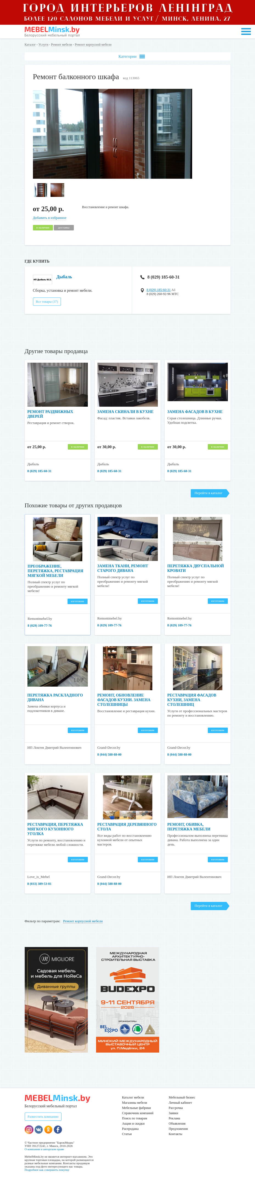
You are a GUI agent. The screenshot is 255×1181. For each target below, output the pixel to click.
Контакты (176, 1134)
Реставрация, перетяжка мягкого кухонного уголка (55, 829)
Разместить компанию (43, 1117)
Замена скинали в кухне (125, 412)
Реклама (174, 1118)
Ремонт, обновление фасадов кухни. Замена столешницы (124, 700)
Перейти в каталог (208, 493)
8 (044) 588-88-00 (109, 754)
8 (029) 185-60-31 (160, 277)
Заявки (173, 1113)
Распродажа (130, 1129)
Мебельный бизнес (182, 1097)
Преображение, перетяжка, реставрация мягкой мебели (55, 571)
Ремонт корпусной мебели (93, 44)
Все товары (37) (47, 302)
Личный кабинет (180, 1103)
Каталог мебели (133, 1097)
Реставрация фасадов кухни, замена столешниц (191, 700)
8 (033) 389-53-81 (39, 884)
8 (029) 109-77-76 (40, 625)
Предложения (178, 1129)
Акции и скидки (133, 1123)
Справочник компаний (137, 1113)
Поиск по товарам (134, 1118)
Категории (131, 56)
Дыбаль (64, 276)
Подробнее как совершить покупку (47, 1169)
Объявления (177, 1123)
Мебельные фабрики (136, 1108)
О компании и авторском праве (44, 1149)
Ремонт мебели (61, 44)
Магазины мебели (134, 1103)
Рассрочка (176, 1108)
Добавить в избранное (49, 218)
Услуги (43, 44)
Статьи (127, 1134)
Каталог (30, 44)
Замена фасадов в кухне (195, 412)
